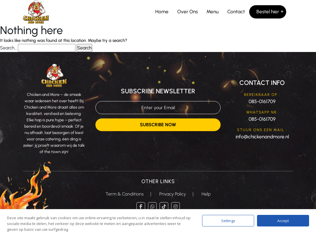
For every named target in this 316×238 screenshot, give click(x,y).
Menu (212, 11)
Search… (8, 48)
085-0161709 (262, 101)
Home (162, 11)
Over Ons (187, 11)
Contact (236, 11)
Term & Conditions (125, 194)
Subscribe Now (158, 124)
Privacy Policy (172, 194)
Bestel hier (267, 11)
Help (206, 194)
